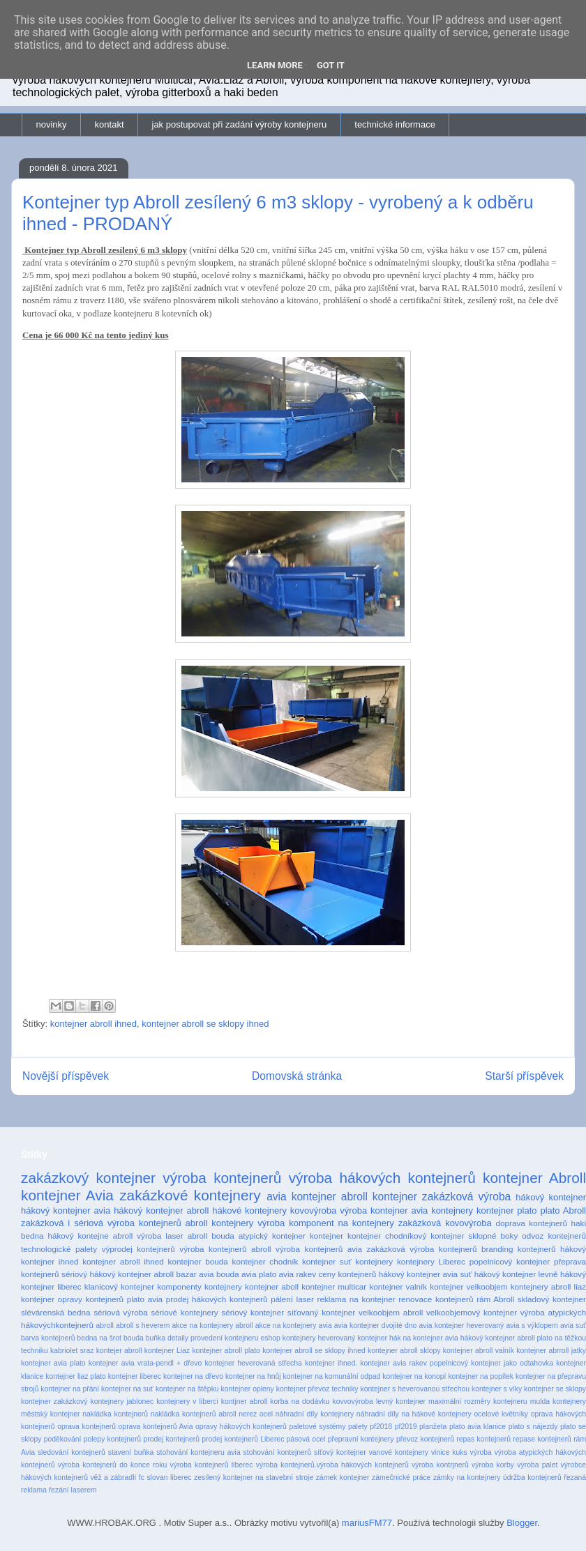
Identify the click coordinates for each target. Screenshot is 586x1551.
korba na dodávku (299, 1401)
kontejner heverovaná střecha (252, 1363)
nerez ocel (256, 1414)
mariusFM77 (367, 1523)
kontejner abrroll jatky (551, 1350)
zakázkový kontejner (88, 1178)
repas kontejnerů (483, 1439)
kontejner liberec (134, 1376)
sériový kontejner (252, 1312)
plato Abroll (563, 1210)
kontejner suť (327, 1261)
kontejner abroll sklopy (404, 1350)
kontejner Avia (67, 1195)
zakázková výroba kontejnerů (422, 1248)
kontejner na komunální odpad (332, 1376)
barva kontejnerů (48, 1338)
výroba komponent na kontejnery (325, 1223)
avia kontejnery (442, 1210)
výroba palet (537, 1465)
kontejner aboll (272, 1286)
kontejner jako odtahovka (512, 1363)
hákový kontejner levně (516, 1273)
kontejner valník (398, 1286)
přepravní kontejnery (361, 1439)
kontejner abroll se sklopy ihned (205, 1023)
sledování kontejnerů (71, 1452)
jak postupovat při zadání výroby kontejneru (239, 124)
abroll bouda (211, 1235)
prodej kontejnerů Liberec (243, 1439)
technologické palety (59, 1248)
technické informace (394, 124)
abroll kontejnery (220, 1223)
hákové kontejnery (249, 1210)
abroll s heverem (143, 1325)
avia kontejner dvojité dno (375, 1325)
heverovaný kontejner (352, 1338)
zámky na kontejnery (467, 1477)
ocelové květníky (501, 1414)
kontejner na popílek (480, 1376)
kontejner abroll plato (226, 1350)
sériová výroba (120, 1312)
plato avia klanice (477, 1426)
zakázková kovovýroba (445, 1223)
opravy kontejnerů (90, 1299)
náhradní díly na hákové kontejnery (414, 1414)
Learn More (275, 65)
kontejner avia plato (53, 1363)
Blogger (521, 1523)
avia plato (258, 1273)
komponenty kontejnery (199, 1286)
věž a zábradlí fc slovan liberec (140, 1477)
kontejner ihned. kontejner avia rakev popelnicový (386, 1363)
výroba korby (493, 1465)
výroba (481, 1452)
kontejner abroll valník (478, 1350)
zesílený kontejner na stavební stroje (253, 1477)
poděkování (63, 1439)
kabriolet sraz (71, 1350)
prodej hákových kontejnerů (217, 1299)
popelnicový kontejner (509, 1261)
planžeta (432, 1426)
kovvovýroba (352, 1401)
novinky (51, 124)
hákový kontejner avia (65, 1210)
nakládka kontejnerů (115, 1414)
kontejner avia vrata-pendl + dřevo (145, 1363)
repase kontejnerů (542, 1439)
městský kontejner (50, 1414)
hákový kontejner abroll (161, 1210)
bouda (133, 1338)
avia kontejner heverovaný (461, 1325)
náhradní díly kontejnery (315, 1414)
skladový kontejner (552, 1299)
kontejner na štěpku (187, 1389)
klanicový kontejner (119, 1286)
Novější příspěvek (65, 1076)
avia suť (573, 1325)
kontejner (326, 1235)
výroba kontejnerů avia (319, 1248)
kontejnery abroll (541, 1286)
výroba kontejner (373, 1210)
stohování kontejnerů (277, 1452)
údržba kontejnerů (532, 1477)
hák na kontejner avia (423, 1338)
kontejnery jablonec (121, 1401)
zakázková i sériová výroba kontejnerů (101, 1223)
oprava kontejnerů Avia (156, 1426)
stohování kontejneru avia (198, 1452)
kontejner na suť (127, 1389)
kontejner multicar (333, 1286)
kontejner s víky (497, 1389)
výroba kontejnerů (222, 1178)
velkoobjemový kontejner (471, 1312)
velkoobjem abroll (391, 1312)
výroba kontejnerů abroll (225, 1248)
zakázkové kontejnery (190, 1195)
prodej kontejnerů (171, 1439)
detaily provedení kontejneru (213, 1338)
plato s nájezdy (533, 1426)
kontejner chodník (265, 1261)
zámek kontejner (343, 1477)
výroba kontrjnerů (440, 1465)
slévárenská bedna (56, 1312)
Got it (331, 65)
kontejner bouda (198, 1261)
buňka (155, 1338)
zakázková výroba (466, 1196)
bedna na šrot (99, 1338)
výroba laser (160, 1235)
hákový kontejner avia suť (425, 1273)
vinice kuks (449, 1452)
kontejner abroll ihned (93, 1023)
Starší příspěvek (524, 1076)
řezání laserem (73, 1490)
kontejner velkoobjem (468, 1286)
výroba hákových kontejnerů (382, 1178)
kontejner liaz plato (75, 1376)
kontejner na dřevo (193, 1376)
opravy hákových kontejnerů (241, 1426)
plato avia (145, 1299)
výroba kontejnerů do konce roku (112, 1465)
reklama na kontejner (356, 1299)
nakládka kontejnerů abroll (193, 1414)
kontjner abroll (244, 1401)
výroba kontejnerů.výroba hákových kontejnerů (332, 1465)
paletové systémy (317, 1426)
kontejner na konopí (414, 1376)
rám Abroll (495, 1299)
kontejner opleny (247, 1389)
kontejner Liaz (167, 1350)
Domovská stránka (297, 1076)
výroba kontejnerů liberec (211, 1465)
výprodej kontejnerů (138, 1248)
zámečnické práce (401, 1477)
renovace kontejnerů (435, 1299)
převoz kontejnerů (425, 1439)
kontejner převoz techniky (317, 1389)
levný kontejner (401, 1401)
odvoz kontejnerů (554, 1235)
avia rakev (297, 1273)
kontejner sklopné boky (474, 1235)
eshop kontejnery (287, 1338)
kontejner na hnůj (253, 1376)
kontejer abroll (119, 1350)
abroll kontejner (379, 1196)
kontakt (109, 124)
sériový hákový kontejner (106, 1273)
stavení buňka (131, 1452)
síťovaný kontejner (321, 1312)
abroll (104, 1325)
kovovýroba (313, 1210)
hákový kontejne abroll (90, 1235)
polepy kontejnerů (112, 1439)
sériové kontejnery (184, 1312)
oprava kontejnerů (86, 1426)
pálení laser (292, 1299)
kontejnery (374, 1261)
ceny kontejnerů (348, 1273)
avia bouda (219, 1273)
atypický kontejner (272, 1235)
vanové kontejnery (398, 1452)
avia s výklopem (531, 1325)
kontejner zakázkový (54, 1401)
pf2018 (381, 1426)
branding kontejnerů (518, 1248)
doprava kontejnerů (531, 1223)
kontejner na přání (69, 1389)
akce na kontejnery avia (293, 1325)
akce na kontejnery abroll (212, 1325)
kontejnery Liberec (431, 1261)
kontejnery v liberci (187, 1401)
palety (358, 1426)
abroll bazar (174, 1273)
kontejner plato (506, 1210)
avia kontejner (301, 1196)
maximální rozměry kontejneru (477, 1401)
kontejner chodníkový (386, 1235)
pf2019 (406, 1426)
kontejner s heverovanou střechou (414, 1389)
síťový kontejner (340, 1452)
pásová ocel (306, 1439)
